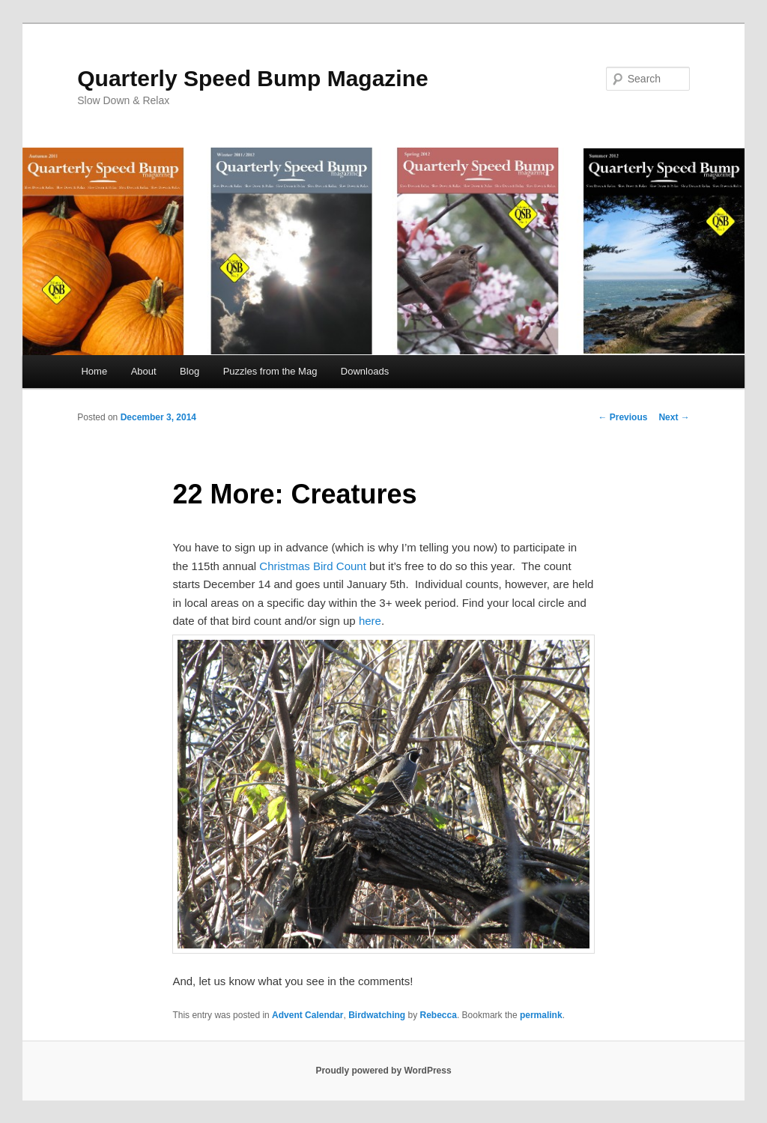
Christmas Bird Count (312, 566)
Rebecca (438, 1015)
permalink (541, 1015)
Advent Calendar (307, 1015)
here (370, 620)
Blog (189, 371)
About (144, 371)
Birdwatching (376, 1015)
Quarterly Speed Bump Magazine (252, 78)
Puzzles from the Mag (270, 371)
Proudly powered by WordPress (383, 1070)
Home (94, 371)
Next (673, 417)
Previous (622, 417)
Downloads (365, 371)
